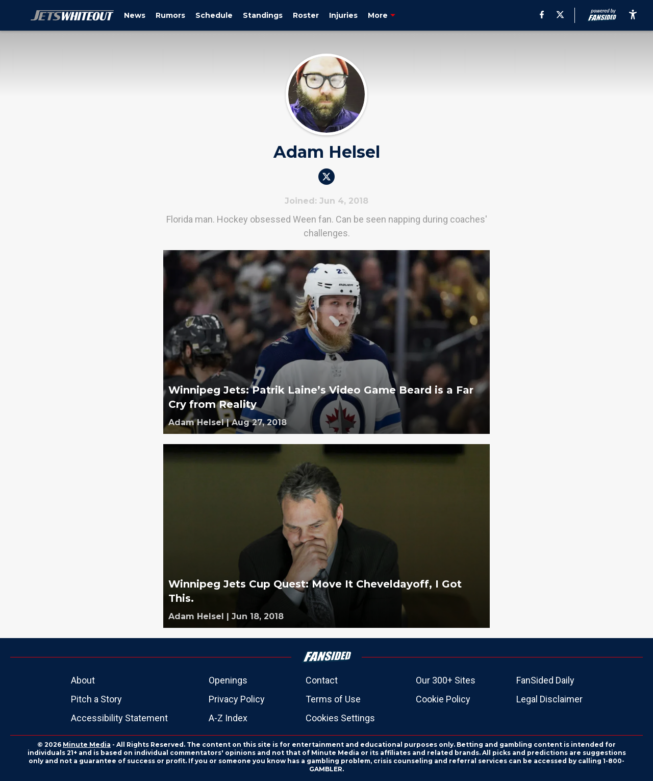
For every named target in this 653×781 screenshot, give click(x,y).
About (83, 680)
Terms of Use (333, 699)
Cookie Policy (443, 699)
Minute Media (87, 744)
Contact (322, 680)
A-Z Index (228, 718)
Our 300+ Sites (445, 680)
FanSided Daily (545, 680)
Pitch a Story (96, 699)
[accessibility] (633, 15)
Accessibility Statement (119, 718)
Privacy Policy (237, 699)
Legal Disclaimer (549, 699)
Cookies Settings (340, 718)
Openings (228, 680)
